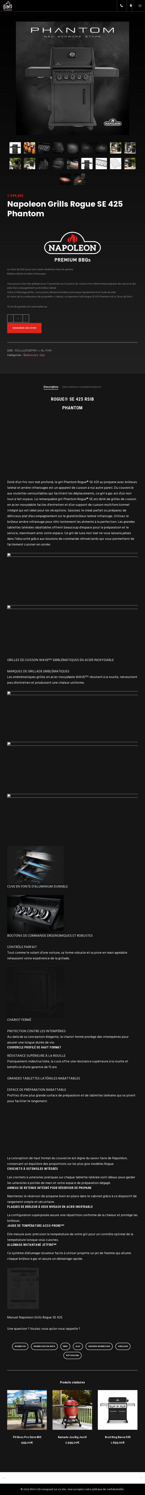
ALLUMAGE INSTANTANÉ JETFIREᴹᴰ (31, 1245)
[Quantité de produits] (15, 318)
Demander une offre (24, 327)
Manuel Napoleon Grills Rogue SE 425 (34, 1317)
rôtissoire (72, 1355)
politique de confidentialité (108, 1489)
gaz (78, 1346)
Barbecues (31, 355)
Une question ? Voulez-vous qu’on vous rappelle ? (44, 1328)
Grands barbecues (99, 1346)
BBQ (65, 1346)
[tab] (51, 387)
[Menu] (138, 5)
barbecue (20, 1346)
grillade (123, 1346)
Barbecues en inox (44, 1346)
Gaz (42, 355)
